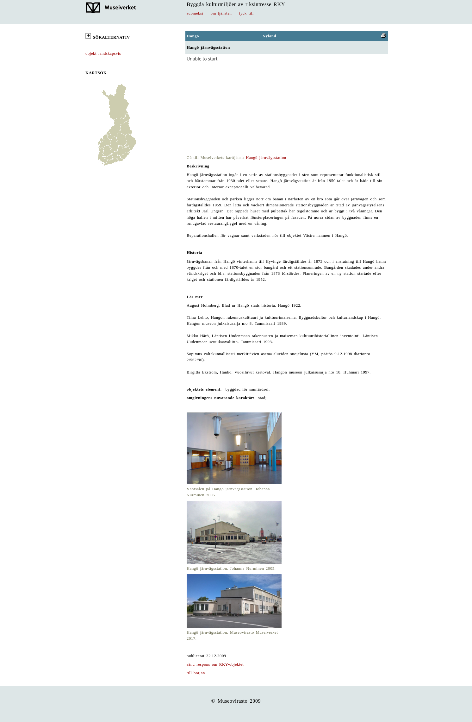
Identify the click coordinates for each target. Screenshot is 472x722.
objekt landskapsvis (103, 53)
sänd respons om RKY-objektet (215, 664)
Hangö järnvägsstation (266, 157)
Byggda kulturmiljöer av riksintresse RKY (236, 4)
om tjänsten (221, 13)
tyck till (246, 13)
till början (196, 673)
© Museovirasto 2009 (236, 701)
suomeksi (195, 13)
